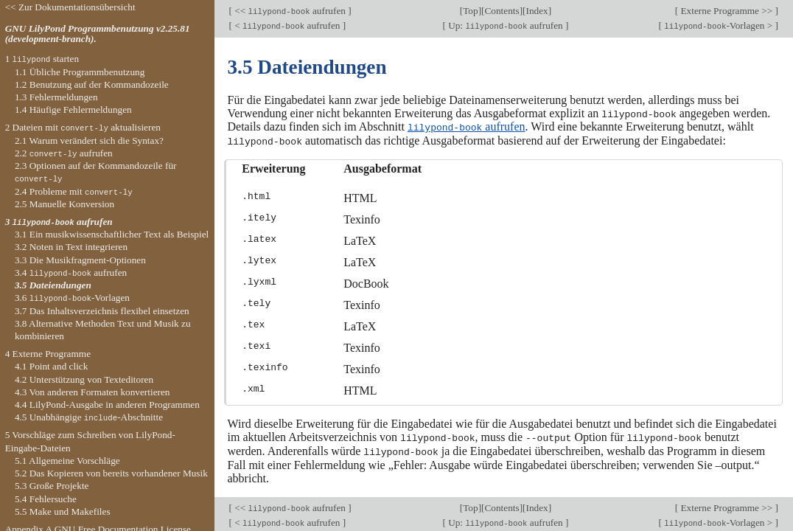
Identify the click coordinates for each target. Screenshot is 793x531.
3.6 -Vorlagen (72, 297)
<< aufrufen (290, 10)
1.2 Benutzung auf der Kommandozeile (92, 84)
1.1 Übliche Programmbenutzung (79, 71)
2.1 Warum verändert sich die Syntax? (89, 140)
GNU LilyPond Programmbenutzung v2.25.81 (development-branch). (97, 34)
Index (537, 10)
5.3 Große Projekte (52, 485)
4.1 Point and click (51, 366)
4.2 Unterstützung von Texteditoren (84, 379)
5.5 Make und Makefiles (63, 511)
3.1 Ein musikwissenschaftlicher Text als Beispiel (112, 234)
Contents (501, 10)
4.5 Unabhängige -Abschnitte (89, 417)
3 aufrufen (59, 221)
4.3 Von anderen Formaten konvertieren (92, 392)
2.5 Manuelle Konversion (64, 203)
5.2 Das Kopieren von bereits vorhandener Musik (111, 473)
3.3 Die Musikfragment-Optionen (80, 260)
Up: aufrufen (505, 25)
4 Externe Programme (48, 353)
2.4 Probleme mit (74, 191)
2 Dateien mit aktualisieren (83, 127)
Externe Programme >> (726, 10)
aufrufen (466, 126)
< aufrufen (287, 25)
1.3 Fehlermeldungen (56, 97)
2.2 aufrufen (64, 153)
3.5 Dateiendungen (53, 285)
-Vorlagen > (718, 25)
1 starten (42, 58)
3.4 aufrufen (71, 272)
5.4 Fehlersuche (46, 498)
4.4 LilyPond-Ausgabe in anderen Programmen (107, 404)
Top (470, 10)
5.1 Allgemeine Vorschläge (67, 460)
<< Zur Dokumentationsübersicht (70, 7)
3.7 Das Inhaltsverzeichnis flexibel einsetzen (102, 310)
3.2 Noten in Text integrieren (71, 246)
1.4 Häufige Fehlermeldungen (73, 109)
